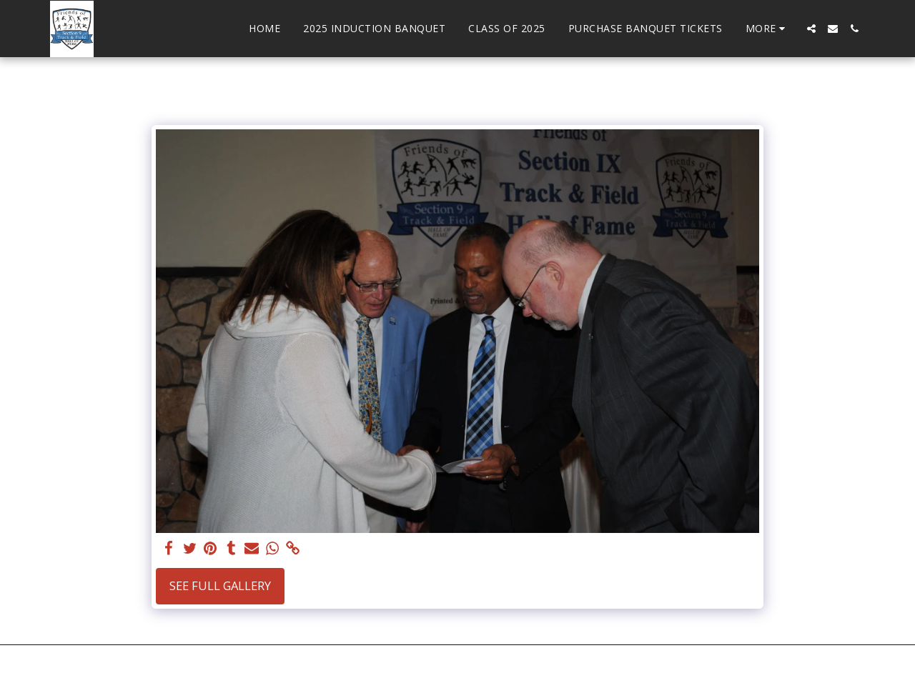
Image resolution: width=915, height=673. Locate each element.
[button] (811, 29)
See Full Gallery (220, 585)
